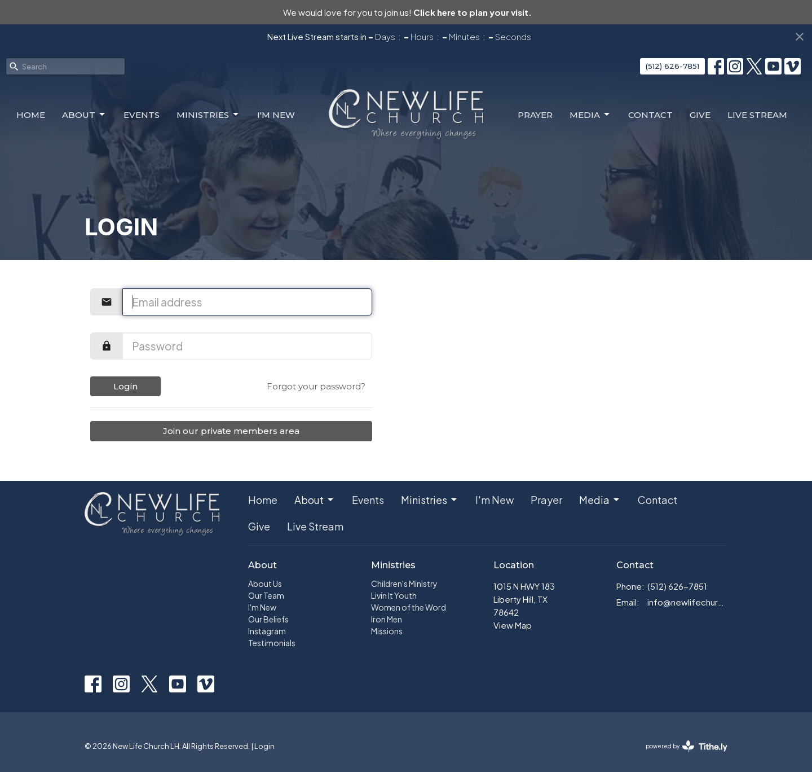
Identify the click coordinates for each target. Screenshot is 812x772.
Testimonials (271, 643)
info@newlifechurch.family (687, 601)
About (84, 114)
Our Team (266, 595)
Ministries (208, 114)
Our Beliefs (268, 619)
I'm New (276, 114)
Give (700, 114)
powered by (686, 746)
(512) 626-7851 (672, 66)
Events (141, 114)
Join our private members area (231, 431)
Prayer (535, 114)
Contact (650, 114)
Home (30, 114)
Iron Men (386, 619)
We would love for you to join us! (407, 12)
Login (125, 386)
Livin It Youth (394, 595)
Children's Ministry (404, 583)
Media (590, 114)
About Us (265, 583)
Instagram (267, 631)
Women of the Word (408, 607)
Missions (387, 631)
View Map (512, 625)
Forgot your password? (316, 386)
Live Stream (757, 114)
